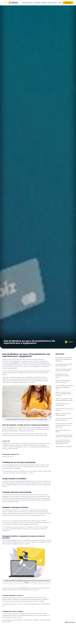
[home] (7, 2)
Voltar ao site (68, 2)
